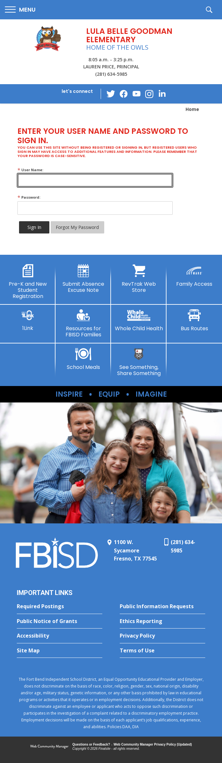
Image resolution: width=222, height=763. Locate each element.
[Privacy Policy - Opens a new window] (162, 636)
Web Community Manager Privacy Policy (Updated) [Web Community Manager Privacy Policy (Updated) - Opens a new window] (153, 744)
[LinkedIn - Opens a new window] (162, 93)
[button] (20, 10)
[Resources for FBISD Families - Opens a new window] (83, 323)
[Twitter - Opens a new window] (110, 93)
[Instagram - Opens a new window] (149, 94)
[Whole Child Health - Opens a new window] (138, 320)
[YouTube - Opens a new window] (136, 93)
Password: (28, 197)
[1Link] (27, 320)
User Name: (30, 170)
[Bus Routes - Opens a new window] (194, 320)
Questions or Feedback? (91, 744)
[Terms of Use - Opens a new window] (162, 650)
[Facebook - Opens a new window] (123, 93)
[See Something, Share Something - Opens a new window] (138, 362)
